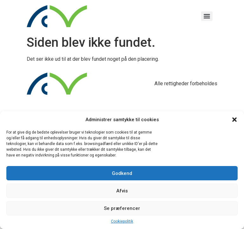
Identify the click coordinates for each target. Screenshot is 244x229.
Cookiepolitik (122, 221)
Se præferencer (122, 208)
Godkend (122, 173)
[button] (234, 119)
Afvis (122, 191)
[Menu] (207, 16)
